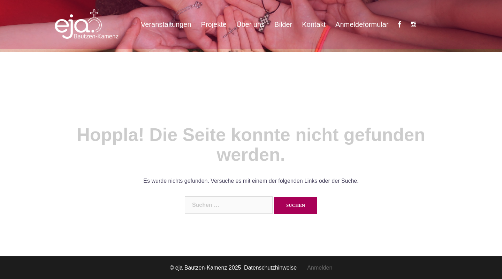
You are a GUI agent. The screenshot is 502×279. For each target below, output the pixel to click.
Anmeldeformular (361, 24)
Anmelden (319, 268)
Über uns (250, 24)
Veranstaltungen (166, 24)
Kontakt (314, 24)
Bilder (283, 24)
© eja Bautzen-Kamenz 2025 (206, 268)
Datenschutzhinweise (275, 268)
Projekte (214, 24)
